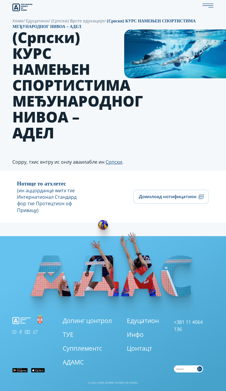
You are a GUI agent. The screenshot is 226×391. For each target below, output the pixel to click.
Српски (114, 162)
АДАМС (73, 362)
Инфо (135, 334)
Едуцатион (37, 21)
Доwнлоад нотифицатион (171, 196)
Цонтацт (139, 348)
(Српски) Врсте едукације (77, 21)
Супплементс (82, 348)
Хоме (17, 21)
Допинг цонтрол (87, 321)
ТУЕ (68, 334)
